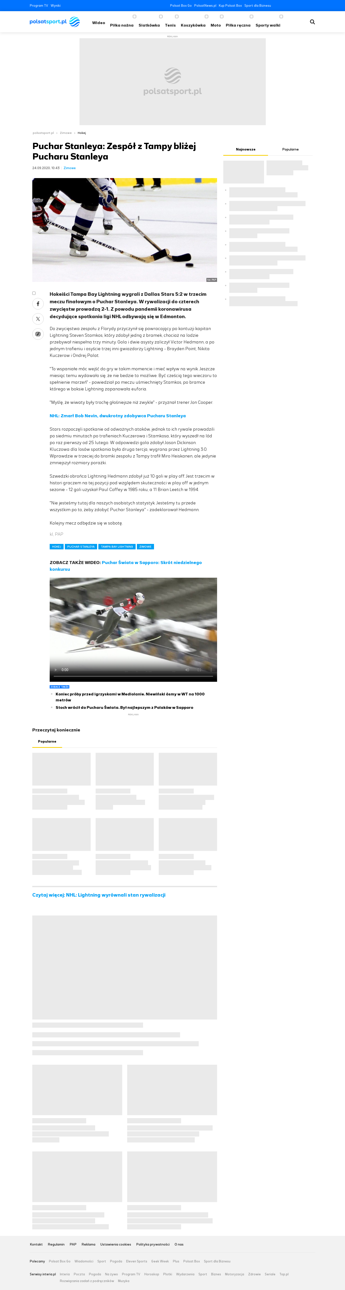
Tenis (170, 25)
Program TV (39, 5)
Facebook (276, 5)
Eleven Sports (136, 1261)
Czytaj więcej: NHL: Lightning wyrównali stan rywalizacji (98, 895)
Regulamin (56, 1245)
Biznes (216, 1274)
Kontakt (36, 1245)
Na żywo (111, 1274)
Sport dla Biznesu (257, 5)
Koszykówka (193, 25)
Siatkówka (149, 25)
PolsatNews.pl (205, 5)
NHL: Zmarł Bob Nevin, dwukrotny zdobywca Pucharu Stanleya (118, 416)
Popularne (47, 741)
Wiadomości (84, 1261)
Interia (65, 1274)
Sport (101, 1261)
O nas (179, 1245)
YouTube (291, 5)
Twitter (283, 5)
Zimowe (66, 132)
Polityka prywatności (153, 1245)
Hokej (82, 132)
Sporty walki (268, 25)
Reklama (88, 1245)
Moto (216, 25)
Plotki (167, 1274)
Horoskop (151, 1274)
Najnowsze (246, 149)
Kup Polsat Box (230, 5)
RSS (313, 5)
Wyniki (56, 5)
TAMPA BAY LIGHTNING (117, 547)
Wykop (38, 334)
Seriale (270, 1274)
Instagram (298, 5)
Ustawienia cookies (115, 1245)
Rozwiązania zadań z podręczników (87, 1281)
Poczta (79, 1274)
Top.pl (284, 1274)
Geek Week (160, 1261)
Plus (176, 1261)
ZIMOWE (145, 547)
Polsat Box (191, 1261)
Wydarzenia (185, 1274)
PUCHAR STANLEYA (81, 547)
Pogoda (116, 1261)
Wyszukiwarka (312, 22)
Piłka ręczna (238, 25)
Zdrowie (254, 1274)
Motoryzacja (234, 1274)
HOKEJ (56, 547)
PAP (73, 1245)
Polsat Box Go (181, 5)
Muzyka (123, 1281)
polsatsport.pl (43, 132)
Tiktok (305, 5)
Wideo (98, 22)
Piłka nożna (122, 25)
